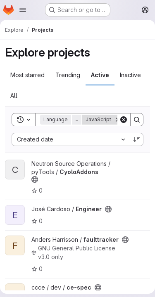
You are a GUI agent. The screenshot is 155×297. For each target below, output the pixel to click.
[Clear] (124, 120)
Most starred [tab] (27, 74)
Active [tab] (100, 74)
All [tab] (13, 95)
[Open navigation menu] (22, 9)
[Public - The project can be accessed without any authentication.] (34, 179)
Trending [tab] (67, 74)
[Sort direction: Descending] (136, 139)
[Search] (136, 119)
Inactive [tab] (130, 74)
